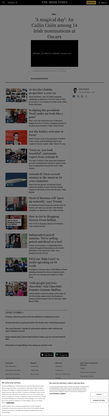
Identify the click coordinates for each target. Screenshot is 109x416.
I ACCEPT (99, 394)
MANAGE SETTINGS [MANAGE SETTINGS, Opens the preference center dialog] (99, 400)
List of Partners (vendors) (57, 393)
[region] (54, 397)
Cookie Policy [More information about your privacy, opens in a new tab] (10, 402)
